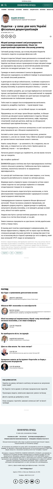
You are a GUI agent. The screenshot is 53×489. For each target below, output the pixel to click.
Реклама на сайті (13, 436)
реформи (19, 253)
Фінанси (25, 9)
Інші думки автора (9, 380)
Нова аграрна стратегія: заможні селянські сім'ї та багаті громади (24, 402)
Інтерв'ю (42, 9)
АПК (12, 253)
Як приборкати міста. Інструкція (14, 333)
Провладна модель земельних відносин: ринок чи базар (24, 393)
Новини (3, 9)
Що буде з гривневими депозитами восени (19, 293)
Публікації (11, 9)
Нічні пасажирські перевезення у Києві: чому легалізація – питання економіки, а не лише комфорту (26, 320)
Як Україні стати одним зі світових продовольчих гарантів (24, 389)
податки (4, 253)
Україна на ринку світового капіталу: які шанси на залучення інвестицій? (26, 384)
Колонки (19, 9)
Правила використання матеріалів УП (16, 439)
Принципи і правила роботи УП (39, 439)
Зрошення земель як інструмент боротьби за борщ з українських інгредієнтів (23, 360)
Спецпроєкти (34, 9)
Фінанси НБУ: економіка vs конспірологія (18, 306)
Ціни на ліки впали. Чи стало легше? (16, 346)
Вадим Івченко (18, 18)
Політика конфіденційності (37, 436)
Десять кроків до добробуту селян (15, 397)
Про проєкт (23, 436)
